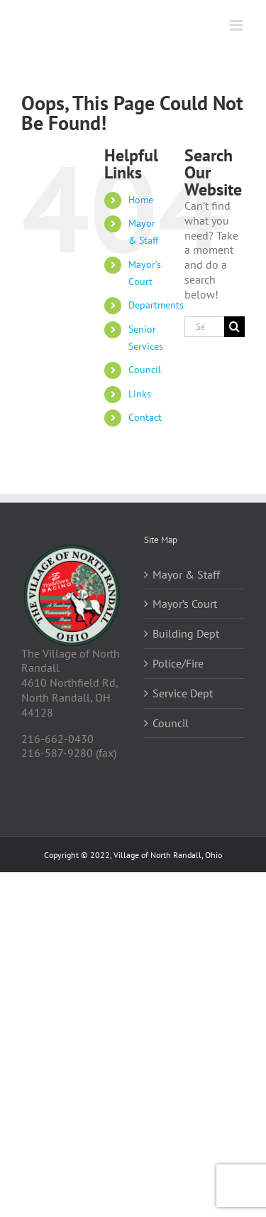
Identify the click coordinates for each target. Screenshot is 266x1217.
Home (140, 199)
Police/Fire (178, 663)
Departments (156, 305)
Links (139, 393)
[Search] (234, 326)
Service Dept (183, 693)
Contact (145, 417)
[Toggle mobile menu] (237, 25)
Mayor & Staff (186, 574)
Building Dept (186, 633)
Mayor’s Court (185, 603)
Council (144, 369)
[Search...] (204, 326)
